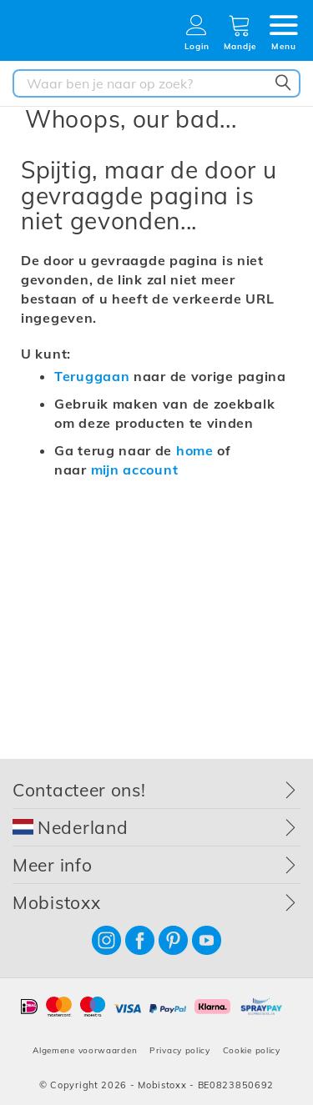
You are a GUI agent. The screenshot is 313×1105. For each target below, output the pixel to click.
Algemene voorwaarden (85, 1050)
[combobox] (156, 83)
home (195, 450)
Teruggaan (91, 376)
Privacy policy (179, 1050)
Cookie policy (251, 1050)
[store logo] (71, 35)
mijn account (135, 469)
